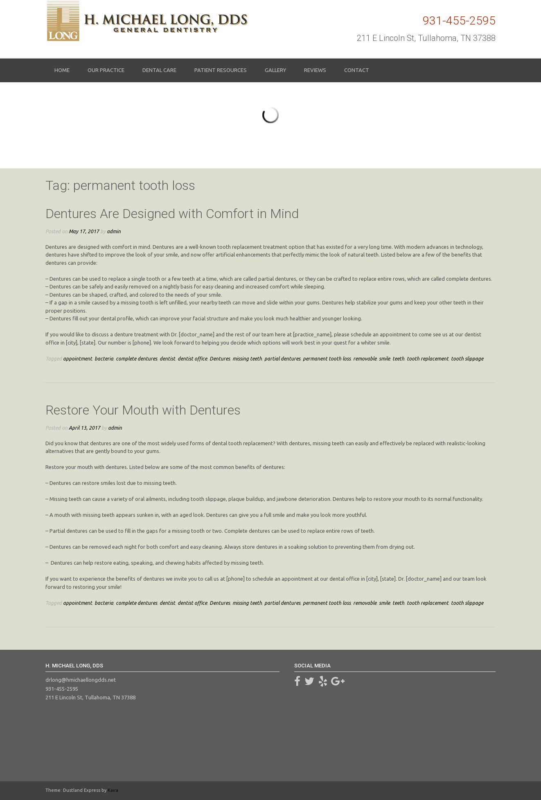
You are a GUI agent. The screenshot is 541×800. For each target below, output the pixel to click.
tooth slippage (467, 358)
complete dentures (136, 358)
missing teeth (247, 358)
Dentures (220, 358)
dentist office (192, 358)
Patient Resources (220, 70)
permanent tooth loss (327, 358)
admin (114, 231)
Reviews (315, 70)
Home (62, 70)
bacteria (104, 358)
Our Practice (106, 70)
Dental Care (159, 70)
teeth (398, 358)
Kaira (113, 790)
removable (364, 358)
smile (384, 358)
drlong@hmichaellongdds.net (80, 680)
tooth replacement (428, 358)
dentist (167, 358)
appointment (77, 358)
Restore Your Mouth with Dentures (143, 410)
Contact (356, 70)
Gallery (275, 70)
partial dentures (282, 358)
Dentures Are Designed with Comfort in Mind (172, 213)
